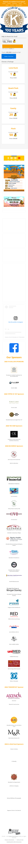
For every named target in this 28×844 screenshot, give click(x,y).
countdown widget (14, 158)
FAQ (25, 3)
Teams (9, 3)
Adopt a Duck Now (8, 56)
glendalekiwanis (23, 337)
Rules (7, 5)
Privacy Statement (9, 839)
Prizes (20, 3)
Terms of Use (19, 839)
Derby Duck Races (13, 836)
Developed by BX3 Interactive (14, 842)
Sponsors (14, 3)
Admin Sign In (19, 5)
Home (4, 3)
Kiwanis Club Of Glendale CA (11, 337)
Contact (12, 5)
